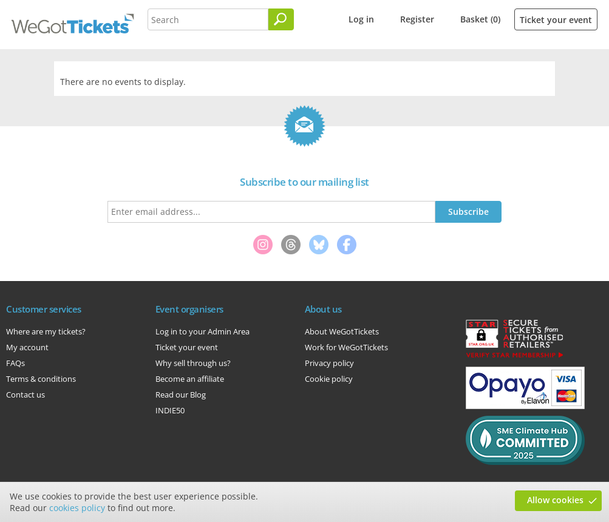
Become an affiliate (189, 378)
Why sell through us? (193, 363)
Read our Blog (180, 394)
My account (27, 347)
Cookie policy (329, 378)
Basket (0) (480, 19)
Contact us (25, 394)
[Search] (281, 19)
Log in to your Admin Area (202, 331)
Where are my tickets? (46, 331)
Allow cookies (555, 500)
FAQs (15, 363)
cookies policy (77, 508)
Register (417, 19)
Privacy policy (329, 363)
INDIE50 (170, 410)
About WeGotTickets (342, 331)
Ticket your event (556, 19)
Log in (361, 19)
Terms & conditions (41, 378)
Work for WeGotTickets (346, 347)
